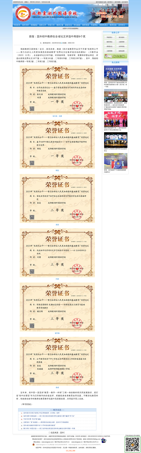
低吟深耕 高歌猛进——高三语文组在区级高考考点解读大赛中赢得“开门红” (49, 416)
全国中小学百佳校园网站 (70, 28)
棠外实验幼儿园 (101, 2)
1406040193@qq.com (93, 439)
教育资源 (85, 25)
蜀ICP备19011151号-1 (91, 442)
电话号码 (107, 436)
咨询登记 (121, 25)
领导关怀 (25, 25)
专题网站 (94, 25)
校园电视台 (104, 25)
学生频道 (77, 25)
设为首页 (125, 2)
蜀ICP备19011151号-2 (62, 442)
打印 (73, 43)
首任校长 (122, 37)
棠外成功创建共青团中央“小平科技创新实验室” (40, 425)
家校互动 (68, 25)
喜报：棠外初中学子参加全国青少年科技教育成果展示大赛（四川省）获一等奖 (115, 84)
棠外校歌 (117, 2)
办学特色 (122, 46)
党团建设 (34, 25)
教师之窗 (60, 25)
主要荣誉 (122, 42)
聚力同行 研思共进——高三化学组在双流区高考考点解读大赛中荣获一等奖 (49, 428)
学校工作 (51, 25)
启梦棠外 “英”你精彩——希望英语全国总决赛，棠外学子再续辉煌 (46, 422)
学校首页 (17, 25)
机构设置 (122, 51)
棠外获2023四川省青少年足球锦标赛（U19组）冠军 (42, 413)
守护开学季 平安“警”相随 (32, 419)
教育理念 (109, 42)
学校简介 (109, 37)
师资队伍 (109, 46)
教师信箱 (113, 25)
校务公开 (42, 25)
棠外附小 (110, 2)
